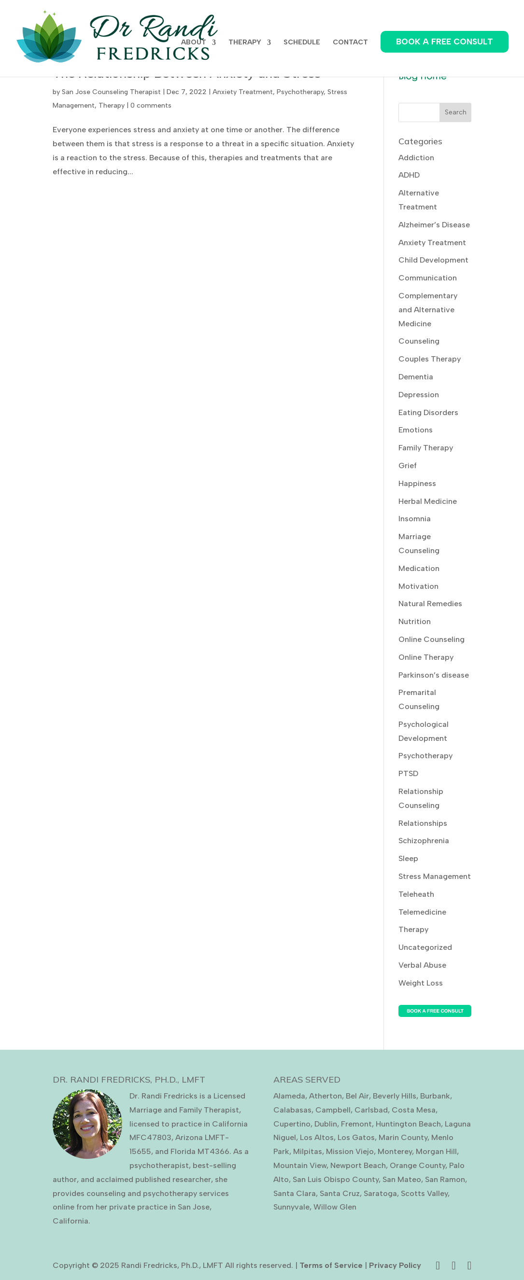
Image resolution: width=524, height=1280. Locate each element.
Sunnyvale (291, 1206)
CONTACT (350, 42)
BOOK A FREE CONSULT (444, 41)
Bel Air (357, 1095)
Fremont (356, 1123)
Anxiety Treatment (242, 92)
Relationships (422, 823)
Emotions (415, 429)
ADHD (409, 175)
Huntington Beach (408, 1123)
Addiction (416, 157)
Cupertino (292, 1123)
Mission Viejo (350, 1151)
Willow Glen (334, 1206)
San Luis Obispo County (336, 1179)
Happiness (417, 483)
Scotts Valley (424, 1193)
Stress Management (434, 876)
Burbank (435, 1095)
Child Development (433, 259)
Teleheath (416, 894)
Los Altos (317, 1137)
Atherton (325, 1095)
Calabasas (292, 1109)
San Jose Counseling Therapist (111, 92)
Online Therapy (425, 657)
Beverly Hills (394, 1095)
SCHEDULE (301, 42)
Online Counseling (431, 639)
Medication (418, 568)
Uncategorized (425, 947)
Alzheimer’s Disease (434, 224)
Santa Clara (294, 1193)
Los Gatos (356, 1137)
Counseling (418, 341)
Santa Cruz (340, 1193)
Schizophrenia (423, 840)
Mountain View (299, 1165)
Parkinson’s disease (433, 675)
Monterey (395, 1151)
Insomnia (414, 518)
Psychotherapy (300, 92)
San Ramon (445, 1179)
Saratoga (380, 1193)
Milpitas (307, 1151)
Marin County (403, 1137)
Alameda (289, 1095)
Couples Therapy (429, 358)
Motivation (418, 586)
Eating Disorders (428, 412)
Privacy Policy (395, 1265)
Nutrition (414, 621)
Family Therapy (425, 447)
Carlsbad (371, 1109)
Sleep (408, 858)
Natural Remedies (430, 603)
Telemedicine (422, 912)
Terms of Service (331, 1265)
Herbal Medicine (427, 501)
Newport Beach (358, 1165)
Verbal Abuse (422, 965)
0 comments (150, 105)
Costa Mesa (414, 1109)
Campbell (333, 1109)
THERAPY (244, 42)
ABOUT (193, 42)
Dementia (415, 376)
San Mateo (401, 1179)
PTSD (408, 773)
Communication (427, 277)
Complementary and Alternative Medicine (427, 309)
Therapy (112, 105)
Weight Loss (420, 983)
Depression (418, 394)
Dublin (325, 1123)
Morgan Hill (436, 1151)
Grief (407, 465)
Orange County (417, 1165)
